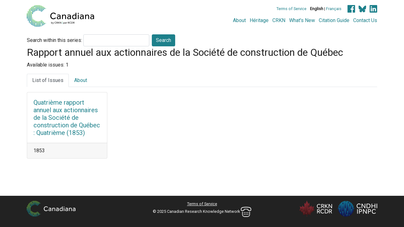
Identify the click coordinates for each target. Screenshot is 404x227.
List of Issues (47, 80)
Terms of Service (291, 8)
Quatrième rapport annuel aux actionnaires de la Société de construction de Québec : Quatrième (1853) (66, 118)
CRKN (278, 20)
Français (334, 8)
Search (163, 40)
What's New (302, 20)
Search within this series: (54, 40)
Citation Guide (334, 20)
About (239, 20)
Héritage (259, 20)
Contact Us (365, 20)
